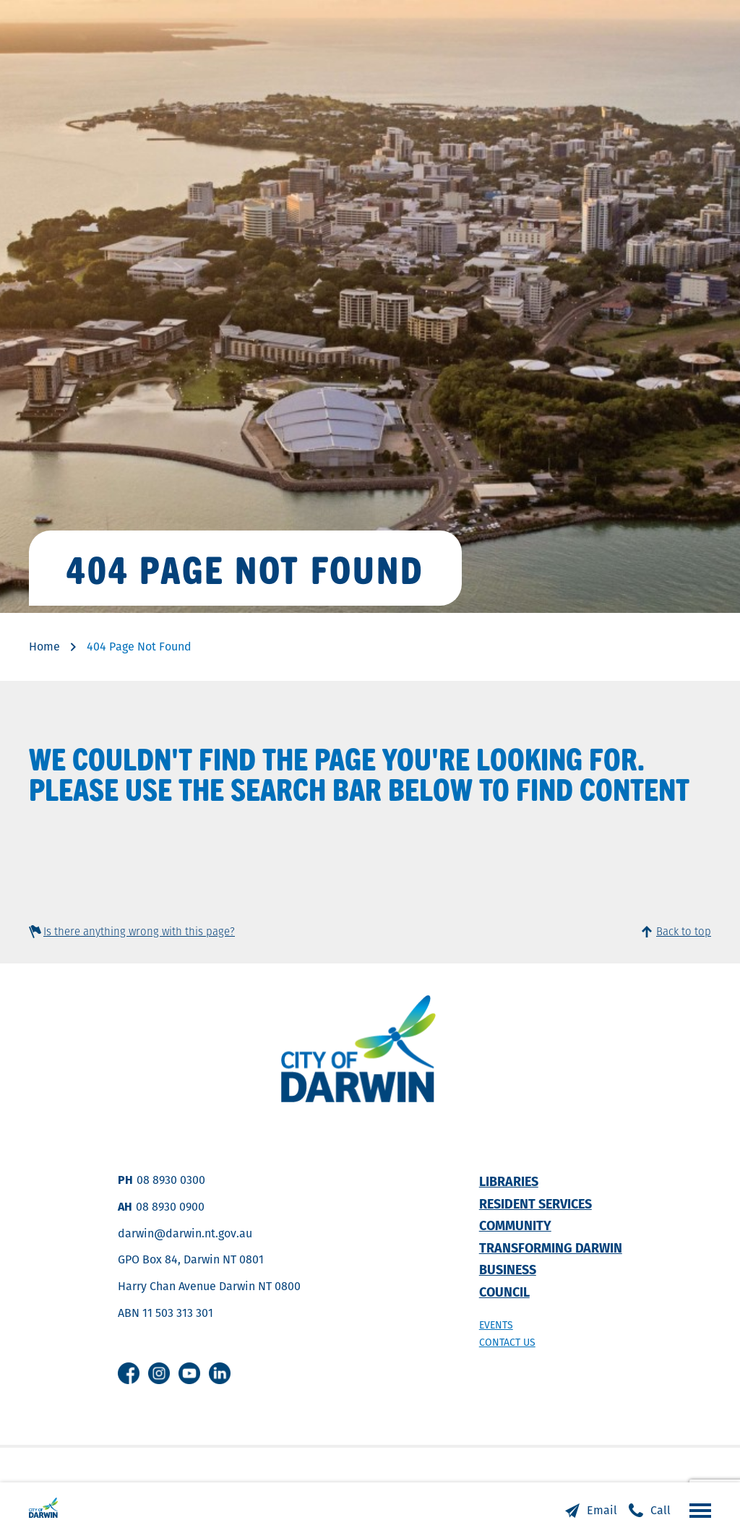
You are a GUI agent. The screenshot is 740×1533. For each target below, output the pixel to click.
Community (515, 1225)
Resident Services (535, 1204)
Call (660, 1510)
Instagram (159, 1373)
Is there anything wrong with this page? (139, 931)
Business (507, 1270)
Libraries (508, 1181)
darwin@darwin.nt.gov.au (185, 1233)
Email (602, 1510)
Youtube (189, 1373)
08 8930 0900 (170, 1206)
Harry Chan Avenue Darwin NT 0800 (209, 1286)
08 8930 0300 (171, 1180)
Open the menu (696, 1510)
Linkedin (220, 1373)
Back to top (683, 931)
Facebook (128, 1373)
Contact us (507, 1342)
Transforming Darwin (550, 1248)
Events (496, 1325)
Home (44, 646)
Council (504, 1292)
